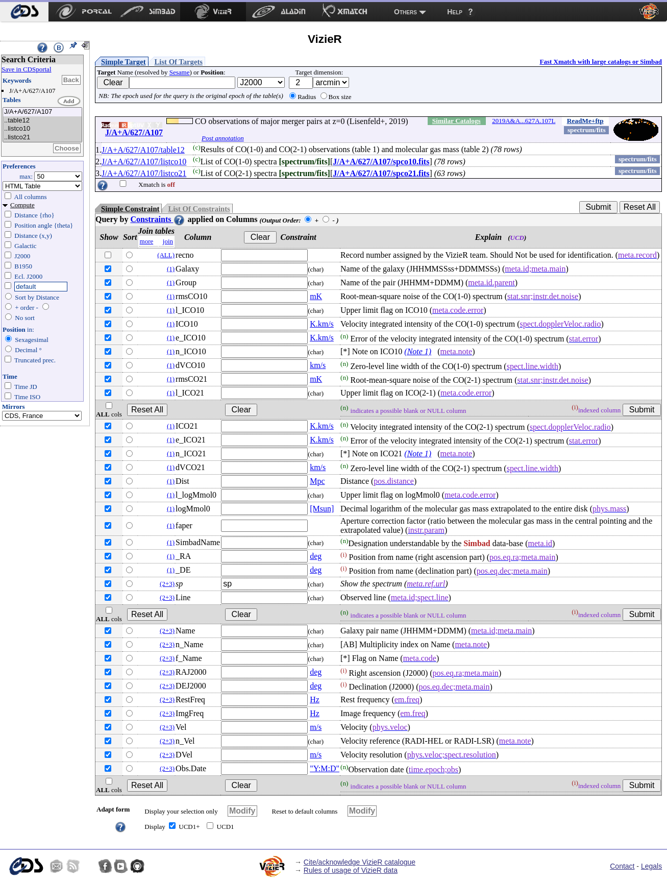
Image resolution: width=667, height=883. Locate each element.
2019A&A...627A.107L (523, 121)
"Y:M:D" (324, 768)
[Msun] (322, 508)
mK (316, 296)
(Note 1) (417, 351)
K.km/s (322, 324)
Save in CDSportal (27, 69)
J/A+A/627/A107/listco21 (144, 173)
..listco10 (42, 129)
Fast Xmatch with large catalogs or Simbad (600, 61)
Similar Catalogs (456, 121)
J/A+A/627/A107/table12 (143, 149)
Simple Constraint (130, 209)
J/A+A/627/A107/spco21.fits (381, 173)
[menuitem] (24, 11)
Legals (651, 866)
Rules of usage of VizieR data (351, 870)
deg (316, 556)
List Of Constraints (199, 209)
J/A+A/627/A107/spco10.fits (381, 161)
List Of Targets (179, 62)
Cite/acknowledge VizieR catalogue (359, 862)
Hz (314, 699)
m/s (316, 727)
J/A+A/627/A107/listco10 (144, 161)
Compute (22, 205)
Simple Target (123, 62)
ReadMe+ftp (585, 121)
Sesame (179, 72)
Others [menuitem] (405, 12)
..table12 (42, 120)
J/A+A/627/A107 (42, 112)
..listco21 (42, 137)
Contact (622, 866)
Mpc (317, 481)
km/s (318, 365)
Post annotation (223, 138)
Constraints (157, 219)
